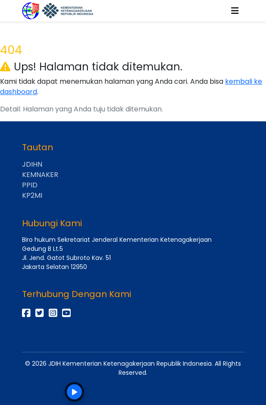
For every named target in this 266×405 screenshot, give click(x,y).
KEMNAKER (40, 175)
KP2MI (32, 195)
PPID (30, 185)
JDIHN (32, 164)
